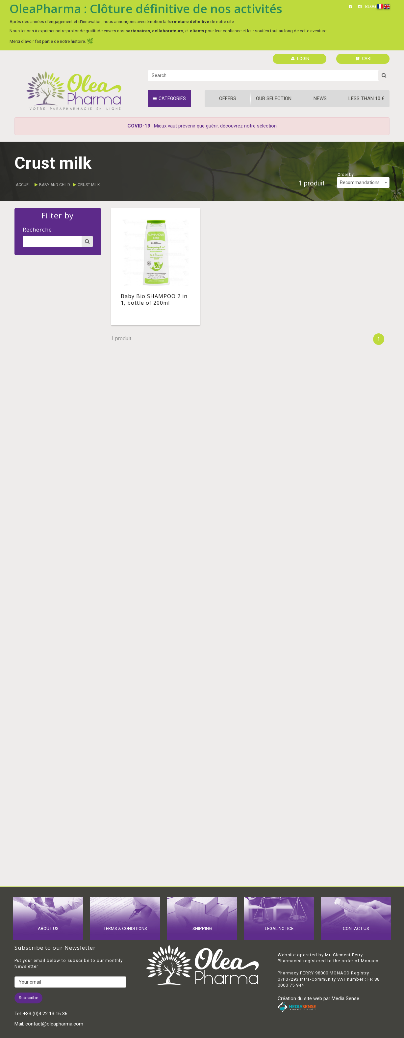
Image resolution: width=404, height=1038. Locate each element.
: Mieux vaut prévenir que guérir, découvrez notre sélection (202, 126)
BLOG (370, 6)
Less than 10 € (366, 98)
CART (363, 58)
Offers (227, 98)
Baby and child (54, 184)
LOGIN (300, 58)
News (320, 98)
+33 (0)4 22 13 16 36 (45, 1014)
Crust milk (89, 184)
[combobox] (363, 182)
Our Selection (273, 98)
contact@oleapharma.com (54, 1024)
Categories (169, 98)
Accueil (24, 184)
